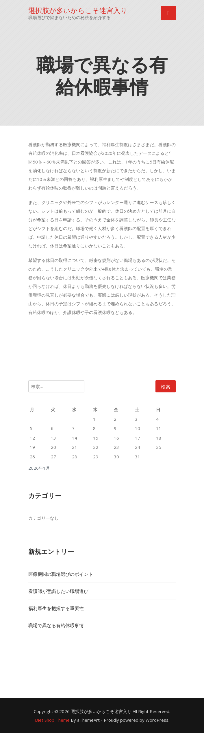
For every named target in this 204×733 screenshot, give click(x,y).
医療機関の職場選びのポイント (60, 574)
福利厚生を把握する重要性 (56, 608)
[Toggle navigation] (168, 13)
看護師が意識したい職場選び (58, 591)
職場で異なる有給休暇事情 (56, 625)
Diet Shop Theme (52, 720)
